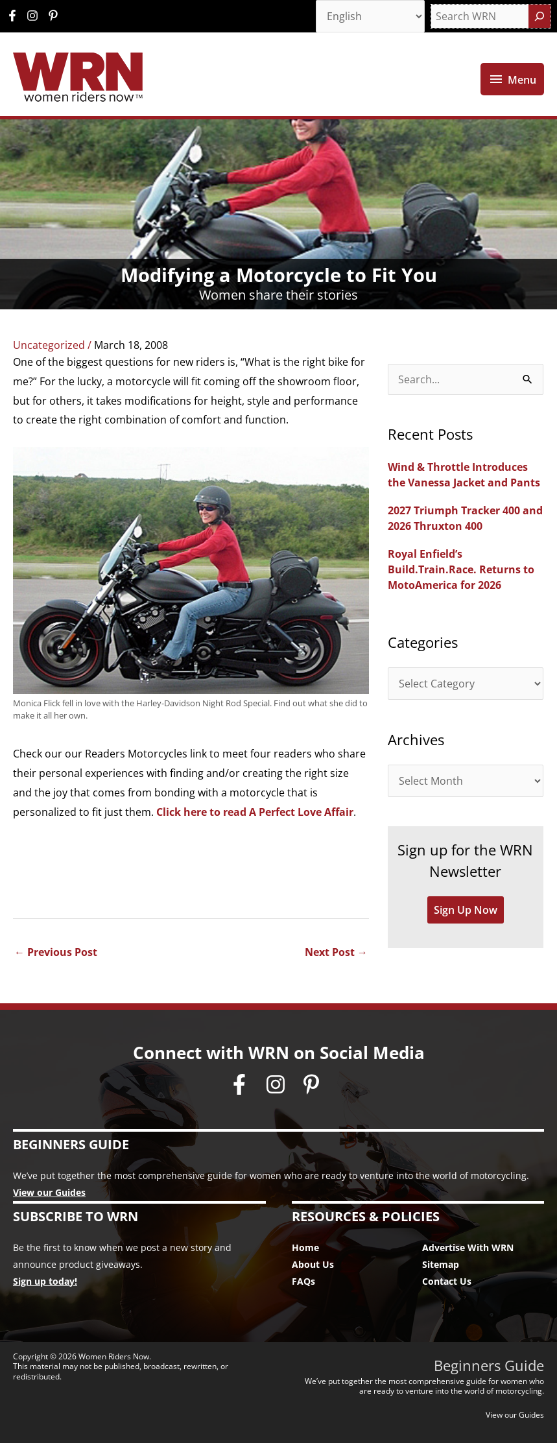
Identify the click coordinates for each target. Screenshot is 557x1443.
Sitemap (440, 1264)
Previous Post (55, 952)
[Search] (539, 16)
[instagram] (36, 15)
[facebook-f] (15, 15)
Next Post (336, 952)
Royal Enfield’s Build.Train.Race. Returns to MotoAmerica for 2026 (461, 569)
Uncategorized (49, 345)
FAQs (303, 1281)
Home (305, 1247)
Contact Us (446, 1281)
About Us (313, 1264)
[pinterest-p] (54, 15)
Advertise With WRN (468, 1247)
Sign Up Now (465, 910)
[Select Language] (370, 16)
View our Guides (49, 1192)
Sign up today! (45, 1281)
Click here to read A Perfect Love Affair (254, 812)
